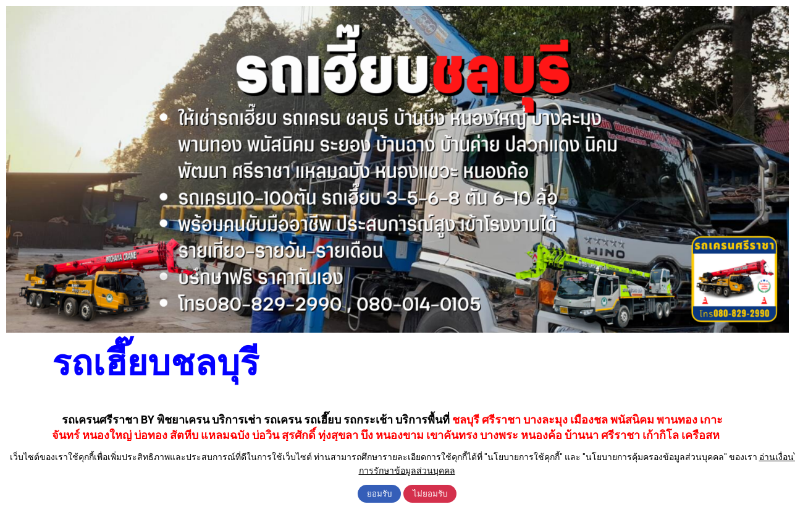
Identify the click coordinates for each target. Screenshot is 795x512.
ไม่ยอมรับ (430, 493)
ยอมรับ (379, 493)
